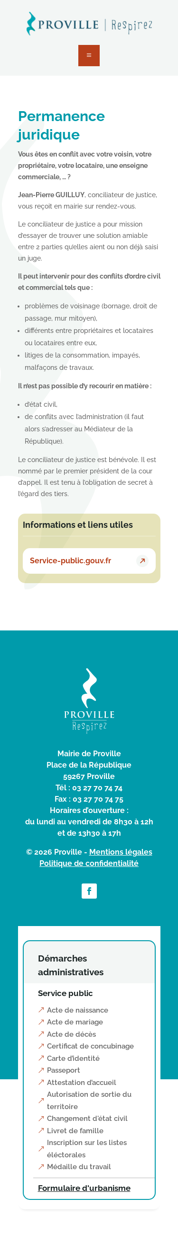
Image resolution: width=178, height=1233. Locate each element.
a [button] (89, 55)
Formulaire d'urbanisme (84, 1188)
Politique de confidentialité (89, 863)
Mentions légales (120, 852)
